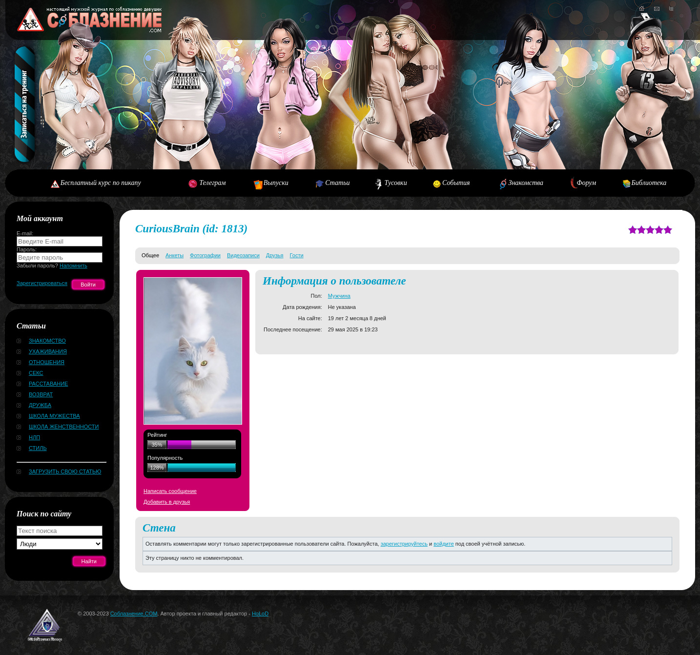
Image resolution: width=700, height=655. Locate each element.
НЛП (34, 437)
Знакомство (47, 341)
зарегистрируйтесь (404, 544)
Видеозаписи (243, 255)
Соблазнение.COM (134, 613)
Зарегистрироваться (42, 283)
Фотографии (205, 255)
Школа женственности (64, 427)
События (456, 182)
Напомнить (73, 265)
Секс (36, 373)
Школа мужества (54, 416)
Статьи (337, 182)
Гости (297, 255)
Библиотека (649, 182)
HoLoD (260, 613)
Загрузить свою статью (65, 471)
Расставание (48, 384)
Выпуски (276, 182)
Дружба (40, 405)
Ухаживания (48, 351)
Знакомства (525, 182)
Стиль (38, 448)
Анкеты (174, 255)
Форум (586, 182)
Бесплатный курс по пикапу (101, 182)
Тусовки (395, 182)
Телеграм (212, 182)
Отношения (46, 362)
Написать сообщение (170, 491)
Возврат (41, 394)
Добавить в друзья (167, 502)
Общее (150, 255)
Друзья (275, 255)
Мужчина (339, 296)
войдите (443, 544)
